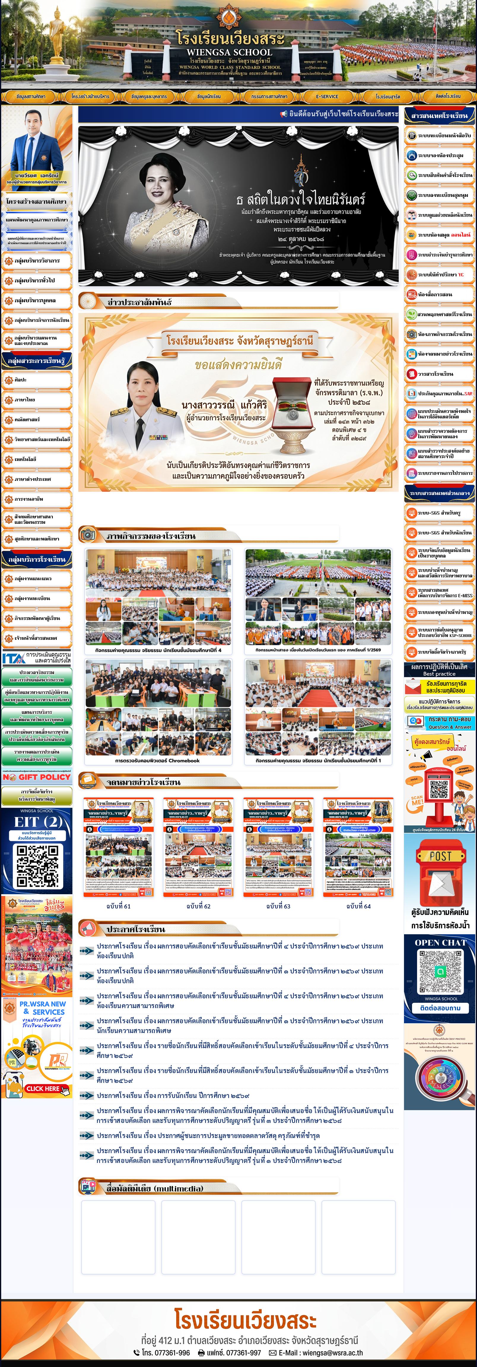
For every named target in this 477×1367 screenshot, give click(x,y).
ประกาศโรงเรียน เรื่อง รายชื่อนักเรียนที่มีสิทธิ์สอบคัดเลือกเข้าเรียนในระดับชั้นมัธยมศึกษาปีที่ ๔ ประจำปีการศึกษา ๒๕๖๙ (243, 1050)
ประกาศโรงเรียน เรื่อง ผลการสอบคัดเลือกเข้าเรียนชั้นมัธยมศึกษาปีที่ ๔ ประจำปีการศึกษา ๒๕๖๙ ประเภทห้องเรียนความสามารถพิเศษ (240, 1001)
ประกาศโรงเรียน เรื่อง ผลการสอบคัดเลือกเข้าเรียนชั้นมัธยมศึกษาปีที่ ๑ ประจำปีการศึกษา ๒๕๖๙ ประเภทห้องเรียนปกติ (240, 976)
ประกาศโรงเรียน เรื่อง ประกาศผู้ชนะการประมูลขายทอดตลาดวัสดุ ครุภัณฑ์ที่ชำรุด (208, 1135)
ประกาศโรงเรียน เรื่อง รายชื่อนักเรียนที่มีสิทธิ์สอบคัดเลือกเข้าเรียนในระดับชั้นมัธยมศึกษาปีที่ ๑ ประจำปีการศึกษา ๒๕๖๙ (243, 1075)
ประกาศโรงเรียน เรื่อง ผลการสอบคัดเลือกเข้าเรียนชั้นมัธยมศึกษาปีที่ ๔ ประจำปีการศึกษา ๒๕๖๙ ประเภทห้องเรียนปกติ (240, 951)
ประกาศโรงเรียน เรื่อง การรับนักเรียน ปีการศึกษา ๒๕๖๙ (173, 1095)
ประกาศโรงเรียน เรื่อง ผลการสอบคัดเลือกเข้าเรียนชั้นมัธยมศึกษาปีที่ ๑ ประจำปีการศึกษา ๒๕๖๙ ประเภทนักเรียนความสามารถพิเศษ (240, 1025)
